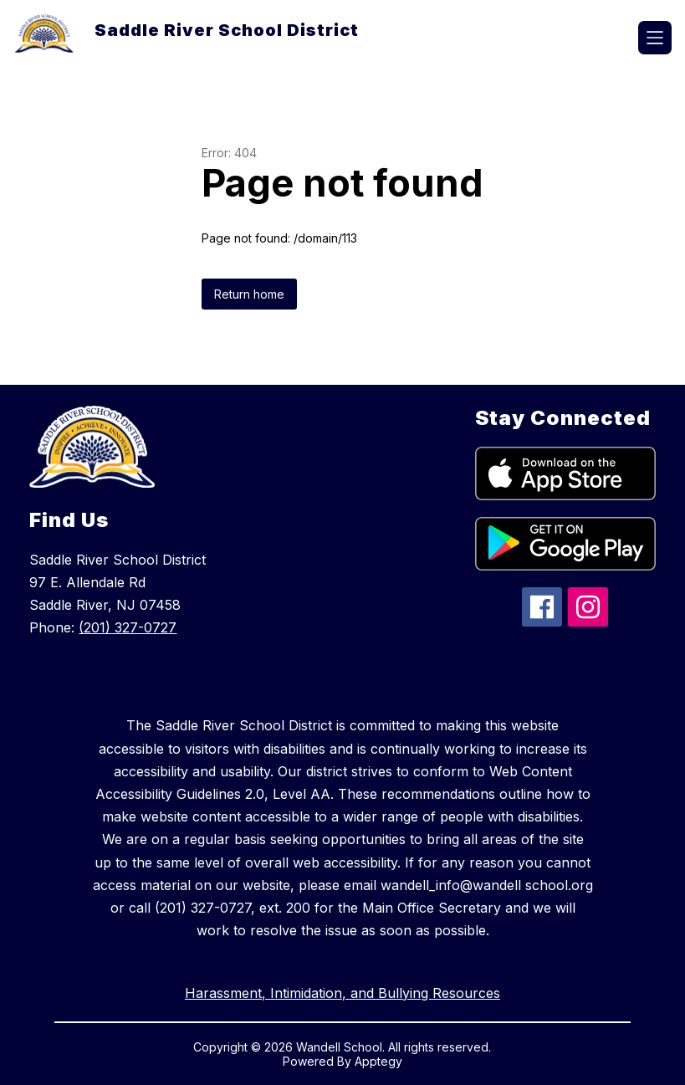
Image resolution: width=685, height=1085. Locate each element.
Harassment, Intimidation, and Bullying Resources (342, 993)
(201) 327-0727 (127, 627)
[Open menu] (655, 37)
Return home (249, 294)
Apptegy (378, 1061)
